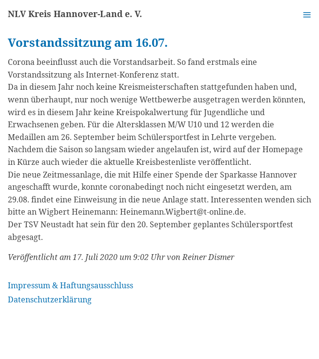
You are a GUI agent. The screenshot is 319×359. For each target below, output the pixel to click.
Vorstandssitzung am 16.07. (88, 42)
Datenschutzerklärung (50, 299)
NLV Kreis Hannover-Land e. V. (75, 14)
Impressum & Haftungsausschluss (70, 285)
